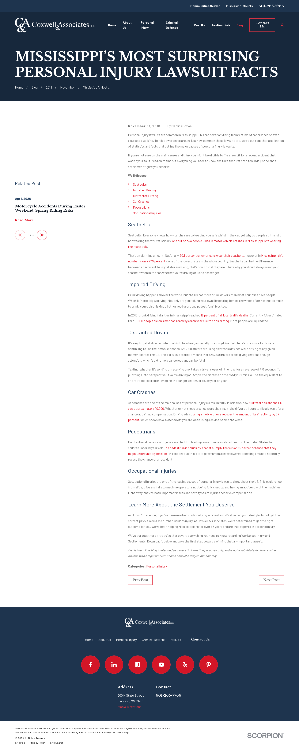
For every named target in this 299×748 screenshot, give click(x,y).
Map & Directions (129, 707)
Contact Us (262, 25)
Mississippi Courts (239, 6)
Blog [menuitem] (240, 25)
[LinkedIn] (114, 664)
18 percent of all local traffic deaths (224, 315)
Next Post (271, 580)
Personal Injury (156, 566)
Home (89, 639)
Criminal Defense (153, 639)
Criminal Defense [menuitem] (172, 24)
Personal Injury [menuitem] (147, 24)
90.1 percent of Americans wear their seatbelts (212, 255)
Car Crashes (141, 201)
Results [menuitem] (199, 25)
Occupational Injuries (147, 213)
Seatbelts (140, 184)
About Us (104, 639)
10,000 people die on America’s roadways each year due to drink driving (181, 321)
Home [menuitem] (112, 25)
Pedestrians (141, 207)
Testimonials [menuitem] (220, 25)
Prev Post (140, 580)
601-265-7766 (271, 6)
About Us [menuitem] (127, 24)
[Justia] (137, 664)
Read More (24, 182)
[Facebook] (90, 664)
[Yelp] (185, 664)
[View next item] (42, 197)
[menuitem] (20, 743)
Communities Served (205, 6)
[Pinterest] (208, 664)
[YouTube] (161, 664)
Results (176, 639)
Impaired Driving (144, 190)
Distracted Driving (145, 196)
